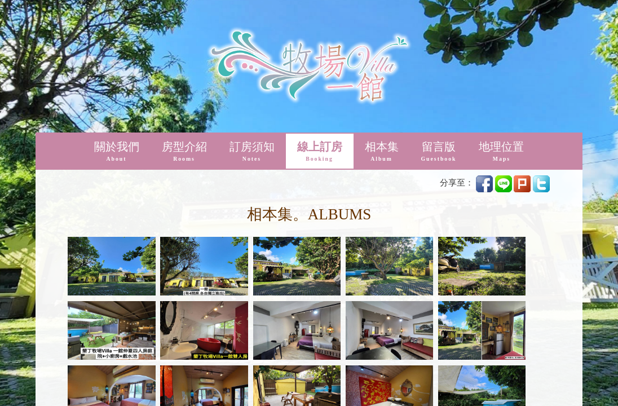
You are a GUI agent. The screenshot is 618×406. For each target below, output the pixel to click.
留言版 (439, 22)
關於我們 (116, 22)
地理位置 (501, 22)
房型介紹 (184, 22)
